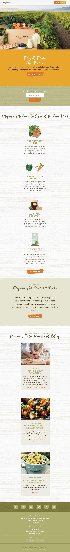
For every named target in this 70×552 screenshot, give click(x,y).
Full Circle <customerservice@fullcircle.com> (35, 518)
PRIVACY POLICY (28, 549)
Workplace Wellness (35, 534)
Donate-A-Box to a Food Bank (35, 531)
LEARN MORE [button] (35, 316)
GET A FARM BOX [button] (35, 74)
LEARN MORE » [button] (35, 442)
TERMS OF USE (40, 549)
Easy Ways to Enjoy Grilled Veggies (35, 427)
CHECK (35, 100)
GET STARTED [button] (35, 272)
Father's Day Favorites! (35, 372)
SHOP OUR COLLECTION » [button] (35, 387)
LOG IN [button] (63, 2)
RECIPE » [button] (35, 492)
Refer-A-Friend (35, 529)
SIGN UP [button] (57, 2)
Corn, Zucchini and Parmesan (35, 482)
